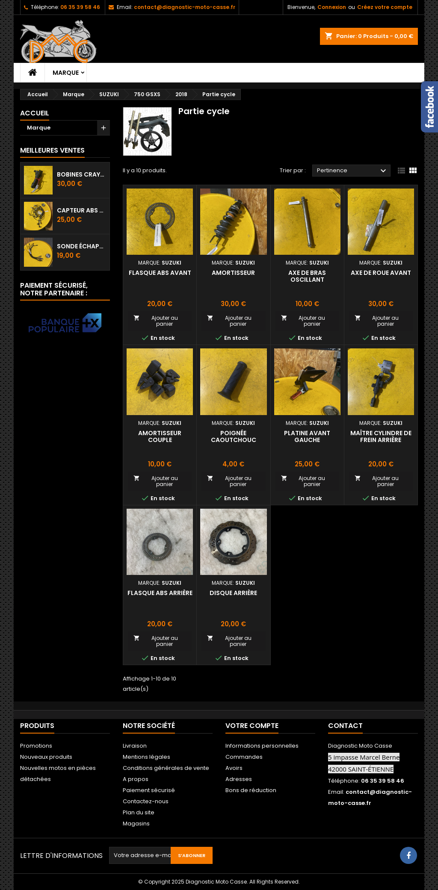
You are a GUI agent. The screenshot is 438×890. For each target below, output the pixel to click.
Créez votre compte (384, 7)
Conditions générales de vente (166, 768)
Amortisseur (233, 272)
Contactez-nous (146, 801)
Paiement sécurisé (149, 790)
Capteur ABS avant (81, 210)
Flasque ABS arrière (159, 593)
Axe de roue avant (381, 272)
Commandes (244, 757)
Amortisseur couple (159, 436)
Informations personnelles (262, 746)
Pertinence (352, 171)
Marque (66, 72)
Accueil (34, 113)
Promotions (36, 746)
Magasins (136, 823)
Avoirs (234, 768)
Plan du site (138, 812)
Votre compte (251, 726)
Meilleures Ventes (52, 150)
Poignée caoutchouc (233, 436)
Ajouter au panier (155, 320)
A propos (135, 779)
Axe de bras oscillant (307, 276)
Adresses (238, 779)
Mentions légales (146, 757)
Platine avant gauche (307, 436)
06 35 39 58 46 (80, 7)
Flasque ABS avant (160, 272)
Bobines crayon (81, 174)
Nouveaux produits (46, 757)
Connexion (331, 7)
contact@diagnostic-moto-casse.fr (184, 7)
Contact (345, 726)
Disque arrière (233, 593)
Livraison (135, 746)
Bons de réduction (250, 790)
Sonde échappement (81, 246)
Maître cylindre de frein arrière (380, 436)
